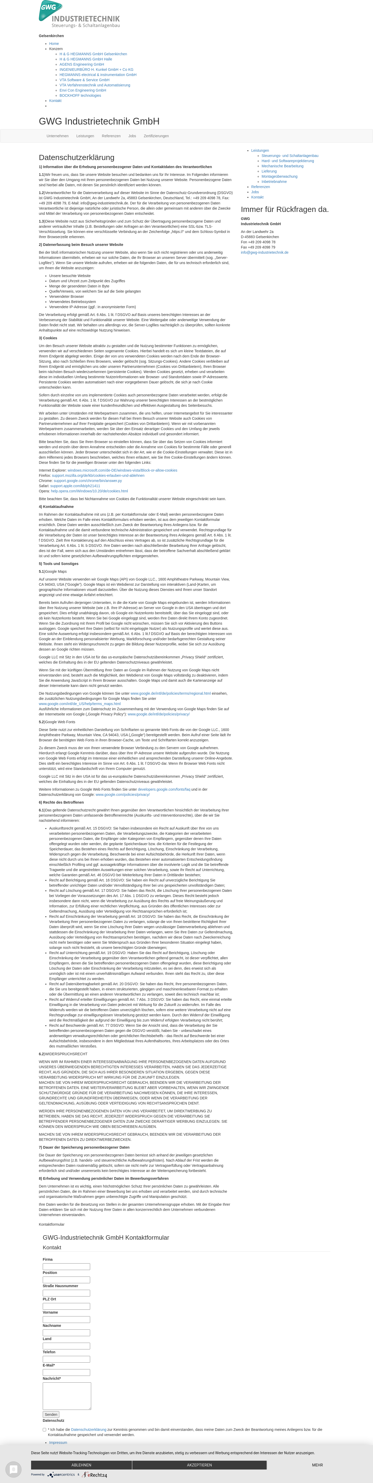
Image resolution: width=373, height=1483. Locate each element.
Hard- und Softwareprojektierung (288, 161)
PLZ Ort (49, 1299)
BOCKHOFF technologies (80, 95)
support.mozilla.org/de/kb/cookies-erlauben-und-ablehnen (98, 475)
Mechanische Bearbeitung (283, 166)
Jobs (132, 136)
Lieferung (269, 171)
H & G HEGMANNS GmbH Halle (86, 59)
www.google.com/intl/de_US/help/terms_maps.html (80, 704)
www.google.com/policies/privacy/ (123, 794)
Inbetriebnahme (274, 182)
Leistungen (85, 136)
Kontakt (55, 101)
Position (50, 1273)
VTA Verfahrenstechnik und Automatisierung (95, 85)
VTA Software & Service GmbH (85, 80)
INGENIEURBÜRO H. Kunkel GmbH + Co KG (96, 69)
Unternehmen (58, 136)
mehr (317, 1465)
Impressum (58, 1442)
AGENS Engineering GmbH (82, 64)
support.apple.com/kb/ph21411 (75, 486)
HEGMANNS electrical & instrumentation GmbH (98, 75)
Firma (48, 1259)
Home (54, 44)
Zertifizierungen (156, 136)
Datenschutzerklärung (88, 1429)
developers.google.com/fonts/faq (164, 789)
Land (47, 1339)
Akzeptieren (199, 1465)
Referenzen (111, 136)
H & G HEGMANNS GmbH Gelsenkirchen (93, 54)
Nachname (52, 1325)
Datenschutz (53, 1420)
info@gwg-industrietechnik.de (265, 252)
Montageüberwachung (280, 176)
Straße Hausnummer (60, 1286)
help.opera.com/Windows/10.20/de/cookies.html (89, 491)
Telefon (49, 1352)
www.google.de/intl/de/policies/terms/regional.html (171, 693)
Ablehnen (81, 1465)
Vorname (50, 1312)
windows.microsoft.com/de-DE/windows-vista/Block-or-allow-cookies (122, 470)
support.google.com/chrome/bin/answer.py (88, 481)
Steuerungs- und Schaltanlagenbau (290, 156)
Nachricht (52, 1378)
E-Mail (49, 1365)
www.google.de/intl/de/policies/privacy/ (159, 714)
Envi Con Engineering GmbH (83, 90)
